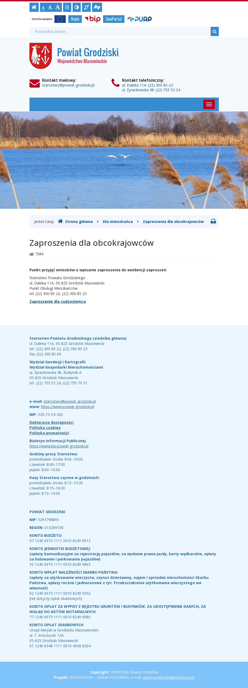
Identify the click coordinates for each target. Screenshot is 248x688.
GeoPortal (114, 19)
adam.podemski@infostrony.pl (168, 677)
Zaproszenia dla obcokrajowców (173, 221)
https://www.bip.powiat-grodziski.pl (58, 446)
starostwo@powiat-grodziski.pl (68, 85)
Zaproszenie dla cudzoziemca (57, 301)
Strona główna (75, 221)
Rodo (75, 19)
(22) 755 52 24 (168, 89)
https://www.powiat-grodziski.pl (67, 406)
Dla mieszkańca (118, 221)
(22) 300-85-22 (160, 85)
